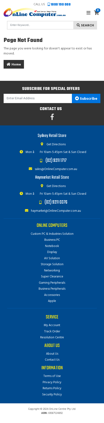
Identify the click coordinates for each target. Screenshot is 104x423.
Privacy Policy (52, 382)
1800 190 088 (59, 4)
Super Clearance (52, 276)
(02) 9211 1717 (56, 160)
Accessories (52, 295)
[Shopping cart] (96, 13)
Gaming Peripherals (52, 282)
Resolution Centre (52, 337)
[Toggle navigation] (88, 13)
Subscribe (86, 99)
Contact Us (52, 359)
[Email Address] (38, 98)
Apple (52, 301)
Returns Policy (52, 388)
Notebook (52, 246)
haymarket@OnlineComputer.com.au (52, 210)
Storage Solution (52, 264)
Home (14, 64)
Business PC (52, 239)
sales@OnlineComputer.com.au (52, 169)
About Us (52, 353)
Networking (52, 270)
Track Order (52, 331)
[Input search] (40, 25)
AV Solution (52, 258)
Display (52, 252)
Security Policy (52, 394)
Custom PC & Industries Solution (52, 233)
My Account (52, 325)
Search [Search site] (85, 25)
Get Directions (52, 144)
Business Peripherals (52, 288)
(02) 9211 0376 (56, 202)
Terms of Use (52, 376)
